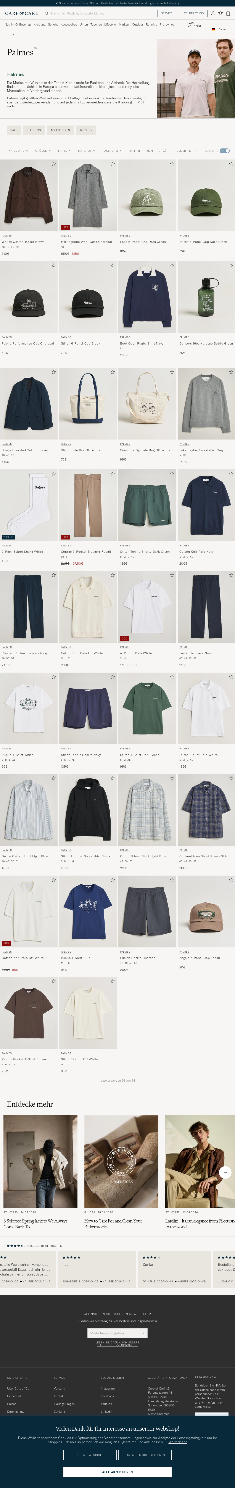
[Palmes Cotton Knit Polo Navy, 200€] (206, 517)
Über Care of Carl (19, 1388)
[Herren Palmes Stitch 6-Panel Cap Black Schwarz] (88, 297)
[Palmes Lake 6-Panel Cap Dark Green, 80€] (147, 207)
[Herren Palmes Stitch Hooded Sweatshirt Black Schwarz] (88, 810)
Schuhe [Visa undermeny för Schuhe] (53, 24)
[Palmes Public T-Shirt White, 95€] (29, 721)
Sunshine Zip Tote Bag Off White (145, 450)
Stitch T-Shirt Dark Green (139, 755)
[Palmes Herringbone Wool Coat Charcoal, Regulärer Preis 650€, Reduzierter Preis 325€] (88, 207)
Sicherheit (14, 1396)
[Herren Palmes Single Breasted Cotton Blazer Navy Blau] (29, 404)
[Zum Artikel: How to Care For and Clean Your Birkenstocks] (121, 1172)
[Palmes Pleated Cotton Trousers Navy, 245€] (29, 619)
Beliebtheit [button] (187, 150)
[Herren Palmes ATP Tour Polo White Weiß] (147, 607)
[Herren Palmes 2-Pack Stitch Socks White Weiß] (29, 505)
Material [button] (87, 150)
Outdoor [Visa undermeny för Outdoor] (137, 24)
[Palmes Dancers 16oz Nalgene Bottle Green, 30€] (206, 309)
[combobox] (223, 29)
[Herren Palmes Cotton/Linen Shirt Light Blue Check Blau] (147, 810)
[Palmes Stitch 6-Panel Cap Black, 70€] (88, 309)
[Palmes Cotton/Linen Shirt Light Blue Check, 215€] (147, 822)
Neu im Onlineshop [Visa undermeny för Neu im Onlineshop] (18, 24)
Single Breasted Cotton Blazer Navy (25, 450)
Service (166, 13)
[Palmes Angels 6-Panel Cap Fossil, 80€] (206, 924)
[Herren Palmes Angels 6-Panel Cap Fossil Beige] (206, 911)
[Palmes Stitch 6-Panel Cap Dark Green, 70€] (206, 207)
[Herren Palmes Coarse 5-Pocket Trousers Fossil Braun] (88, 505)
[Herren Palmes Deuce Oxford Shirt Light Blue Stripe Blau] (29, 810)
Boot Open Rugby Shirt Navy (141, 343)
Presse (11, 1404)
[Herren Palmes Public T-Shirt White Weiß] (29, 708)
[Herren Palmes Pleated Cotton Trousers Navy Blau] (29, 607)
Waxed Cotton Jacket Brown (23, 242)
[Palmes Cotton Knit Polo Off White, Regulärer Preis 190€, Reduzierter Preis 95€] (29, 924)
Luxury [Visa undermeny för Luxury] (9, 34)
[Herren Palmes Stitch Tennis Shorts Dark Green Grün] (147, 505)
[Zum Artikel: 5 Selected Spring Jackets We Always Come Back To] (40, 1172)
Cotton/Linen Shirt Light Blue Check (143, 856)
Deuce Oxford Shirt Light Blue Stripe (25, 856)
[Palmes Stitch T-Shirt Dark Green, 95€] (147, 721)
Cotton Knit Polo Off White (82, 653)
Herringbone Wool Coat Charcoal (86, 242)
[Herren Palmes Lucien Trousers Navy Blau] (206, 607)
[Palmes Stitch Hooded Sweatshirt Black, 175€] (88, 822)
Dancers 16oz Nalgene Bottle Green (206, 343)
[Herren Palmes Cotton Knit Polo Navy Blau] (206, 505)
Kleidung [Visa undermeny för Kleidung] (39, 24)
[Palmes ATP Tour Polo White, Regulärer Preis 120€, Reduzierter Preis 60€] (147, 619)
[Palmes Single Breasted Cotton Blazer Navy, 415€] (29, 416)
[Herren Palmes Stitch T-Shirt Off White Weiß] (88, 1013)
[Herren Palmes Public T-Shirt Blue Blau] (88, 911)
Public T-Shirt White (17, 755)
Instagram (108, 1388)
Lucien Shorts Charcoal (138, 958)
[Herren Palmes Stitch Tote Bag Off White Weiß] (88, 404)
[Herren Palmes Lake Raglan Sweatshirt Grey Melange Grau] (206, 404)
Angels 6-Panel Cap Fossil (199, 958)
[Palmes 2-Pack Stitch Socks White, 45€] (29, 517)
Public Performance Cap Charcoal (28, 343)
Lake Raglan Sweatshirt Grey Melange (201, 450)
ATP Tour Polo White (136, 653)
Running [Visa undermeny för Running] (151, 24)
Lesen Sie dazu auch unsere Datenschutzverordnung (117, 1343)
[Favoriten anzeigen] (220, 13)
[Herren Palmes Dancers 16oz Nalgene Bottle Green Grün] (206, 297)
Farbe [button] (64, 150)
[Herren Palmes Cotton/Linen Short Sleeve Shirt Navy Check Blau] (206, 810)
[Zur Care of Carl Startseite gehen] (21, 13)
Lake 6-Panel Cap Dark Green (143, 242)
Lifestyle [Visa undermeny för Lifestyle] (110, 24)
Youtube (106, 1404)
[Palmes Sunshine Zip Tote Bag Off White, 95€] (147, 416)
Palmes (7, 235)
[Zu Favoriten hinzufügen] (53, 164)
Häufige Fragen (64, 1404)
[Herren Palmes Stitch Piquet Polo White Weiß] (206, 708)
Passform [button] (112, 150)
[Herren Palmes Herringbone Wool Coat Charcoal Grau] (88, 195)
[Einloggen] (212, 13)
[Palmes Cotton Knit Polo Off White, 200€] (88, 619)
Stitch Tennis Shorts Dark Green (145, 552)
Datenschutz (15, 1412)
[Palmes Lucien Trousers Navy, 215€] (206, 619)
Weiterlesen (178, 1442)
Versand (59, 1388)
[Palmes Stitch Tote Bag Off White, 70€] (88, 416)
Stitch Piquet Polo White (198, 755)
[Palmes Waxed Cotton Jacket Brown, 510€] (29, 207)
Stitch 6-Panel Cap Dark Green (203, 242)
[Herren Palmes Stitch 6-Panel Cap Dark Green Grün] (206, 195)
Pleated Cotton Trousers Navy (25, 653)
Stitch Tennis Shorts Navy (81, 755)
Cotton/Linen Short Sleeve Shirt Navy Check (204, 856)
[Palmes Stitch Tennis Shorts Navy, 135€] (88, 721)
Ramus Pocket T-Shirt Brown (24, 1059)
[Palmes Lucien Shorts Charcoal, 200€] (147, 924)
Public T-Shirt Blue (75, 958)
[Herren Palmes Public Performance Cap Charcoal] (29, 297)
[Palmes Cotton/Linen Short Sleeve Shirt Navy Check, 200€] (206, 822)
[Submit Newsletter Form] (142, 1333)
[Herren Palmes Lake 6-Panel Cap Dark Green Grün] (147, 195)
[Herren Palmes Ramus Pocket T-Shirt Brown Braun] (29, 1013)
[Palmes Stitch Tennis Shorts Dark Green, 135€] (147, 517)
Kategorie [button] (18, 150)
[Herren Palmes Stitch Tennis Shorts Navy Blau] (88, 708)
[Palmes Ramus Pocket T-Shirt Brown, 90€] (29, 1025)
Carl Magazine (194, 25)
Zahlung (59, 1412)
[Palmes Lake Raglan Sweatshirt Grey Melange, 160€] (206, 416)
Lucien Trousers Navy (195, 653)
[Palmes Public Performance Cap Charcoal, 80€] (29, 309)
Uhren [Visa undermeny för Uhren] (84, 24)
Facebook (107, 1396)
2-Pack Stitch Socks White (22, 552)
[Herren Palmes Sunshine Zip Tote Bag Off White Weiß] (147, 404)
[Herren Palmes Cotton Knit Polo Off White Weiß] (88, 607)
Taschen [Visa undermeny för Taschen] (96, 24)
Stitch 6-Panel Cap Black (80, 343)
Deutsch (223, 29)
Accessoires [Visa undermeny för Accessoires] (69, 24)
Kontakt (59, 1396)
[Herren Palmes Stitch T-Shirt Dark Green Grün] (147, 708)
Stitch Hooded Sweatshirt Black (85, 856)
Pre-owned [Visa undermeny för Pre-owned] (167, 24)
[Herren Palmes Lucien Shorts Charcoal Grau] (147, 911)
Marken (124, 24)
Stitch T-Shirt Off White (79, 1059)
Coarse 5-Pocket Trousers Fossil (86, 552)
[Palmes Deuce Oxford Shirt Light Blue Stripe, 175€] (29, 822)
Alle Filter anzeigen (147, 151)
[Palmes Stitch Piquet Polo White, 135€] (206, 721)
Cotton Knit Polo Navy (196, 552)
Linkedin (107, 1412)
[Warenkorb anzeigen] (228, 13)
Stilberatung (193, 13)
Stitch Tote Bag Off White (81, 450)
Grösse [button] (43, 150)
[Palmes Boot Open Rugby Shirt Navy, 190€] (147, 309)
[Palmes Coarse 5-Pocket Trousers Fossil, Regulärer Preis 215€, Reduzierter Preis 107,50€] (88, 517)
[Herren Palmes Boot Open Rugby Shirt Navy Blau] (147, 297)
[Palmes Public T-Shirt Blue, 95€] (88, 924)
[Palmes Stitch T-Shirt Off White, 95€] (88, 1025)
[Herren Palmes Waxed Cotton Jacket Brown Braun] (29, 195)
